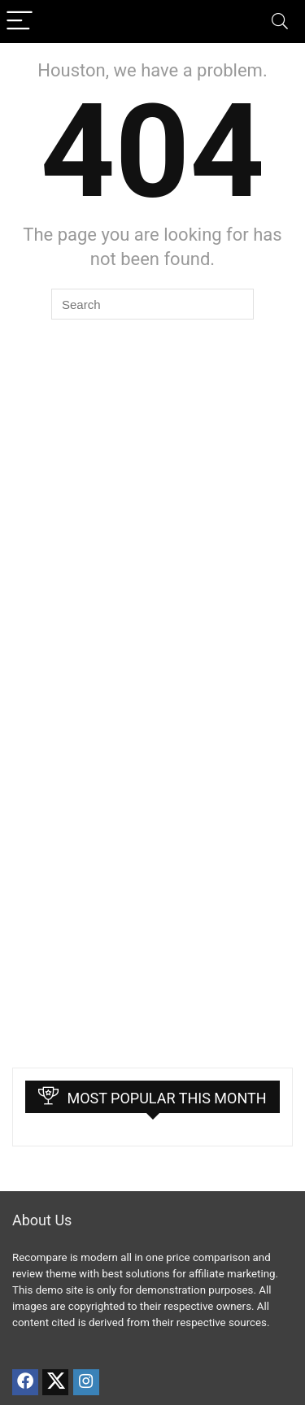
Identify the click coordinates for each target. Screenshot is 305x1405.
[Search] (279, 21)
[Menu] (19, 21)
